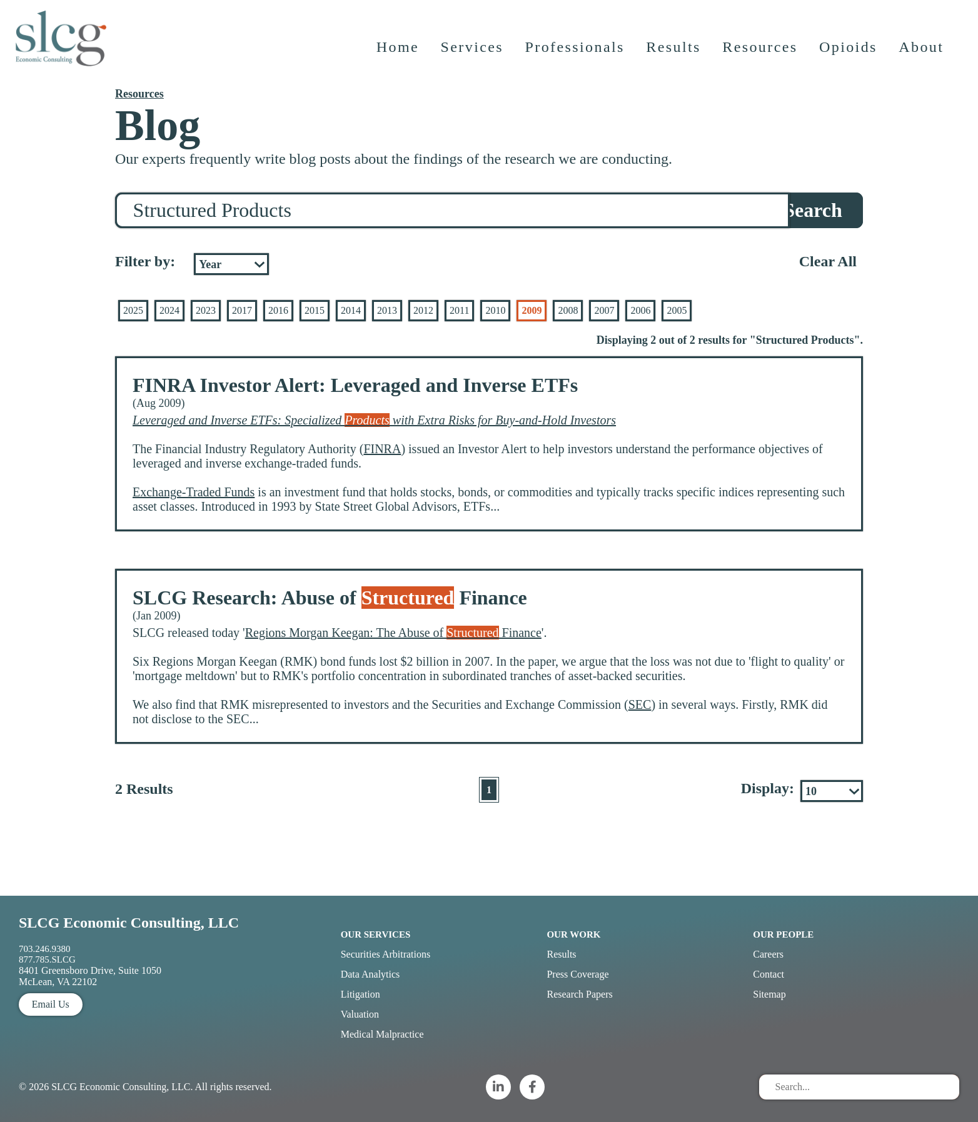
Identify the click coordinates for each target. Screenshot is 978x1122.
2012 (423, 310)
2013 (387, 310)
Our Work (573, 934)
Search (813, 210)
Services (473, 53)
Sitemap (769, 994)
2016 (278, 310)
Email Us (50, 1004)
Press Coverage (577, 974)
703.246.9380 (45, 949)
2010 (495, 310)
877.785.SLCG (47, 959)
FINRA (382, 449)
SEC (640, 704)
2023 (206, 310)
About (922, 53)
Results (674, 53)
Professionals (575, 53)
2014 (351, 310)
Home (398, 53)
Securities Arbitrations (386, 954)
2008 (568, 310)
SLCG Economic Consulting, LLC (129, 922)
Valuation (360, 1014)
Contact (768, 974)
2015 (315, 310)
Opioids (849, 53)
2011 (459, 310)
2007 (604, 310)
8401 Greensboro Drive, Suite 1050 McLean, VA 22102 (90, 976)
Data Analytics (370, 974)
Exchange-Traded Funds (194, 492)
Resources (761, 53)
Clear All (828, 261)
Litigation (360, 994)
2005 (677, 310)
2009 (532, 310)
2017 (242, 310)
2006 (640, 310)
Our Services (376, 934)
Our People (783, 934)
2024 (169, 310)
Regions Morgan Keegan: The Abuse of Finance (393, 632)
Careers (768, 954)
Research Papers (579, 994)
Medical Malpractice (382, 1034)
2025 (133, 310)
